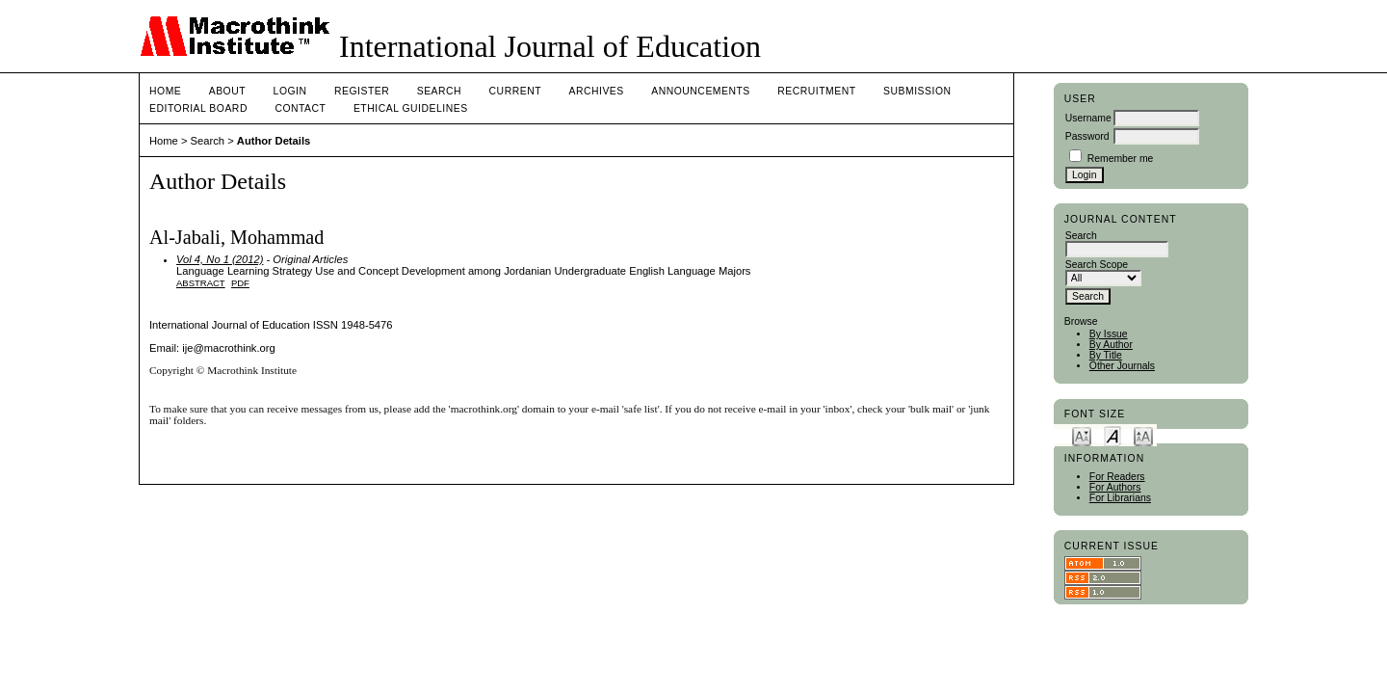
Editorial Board (198, 108)
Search (439, 91)
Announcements (700, 91)
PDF (240, 283)
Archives (595, 91)
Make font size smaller (1081, 435)
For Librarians (1120, 498)
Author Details (273, 141)
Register (361, 91)
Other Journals (1122, 365)
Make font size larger (1143, 435)
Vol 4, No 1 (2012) (219, 259)
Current (515, 91)
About (227, 91)
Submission (917, 91)
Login (290, 91)
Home (165, 91)
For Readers (1117, 476)
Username (1088, 118)
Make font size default (1112, 435)
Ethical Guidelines (410, 108)
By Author (1111, 344)
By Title (1105, 355)
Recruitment (816, 91)
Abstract (200, 283)
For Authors (1115, 487)
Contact (300, 108)
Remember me (1120, 158)
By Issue (1108, 334)
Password (1087, 136)
